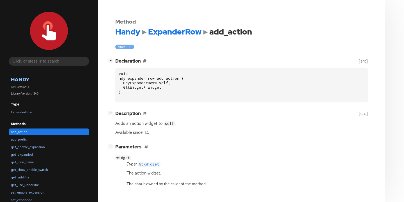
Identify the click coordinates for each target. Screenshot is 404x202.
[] (111, 60)
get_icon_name (22, 162)
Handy (20, 79)
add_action (19, 132)
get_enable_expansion (28, 147)
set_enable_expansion (27, 192)
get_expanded (22, 154)
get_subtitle (20, 177)
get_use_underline (25, 185)
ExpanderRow (21, 112)
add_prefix (19, 139)
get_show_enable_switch (29, 169)
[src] (363, 61)
